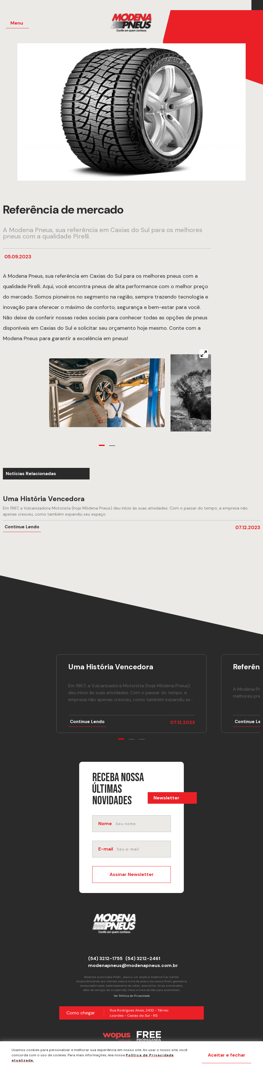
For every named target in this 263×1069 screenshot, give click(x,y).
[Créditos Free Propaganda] (149, 1036)
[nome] (142, 823)
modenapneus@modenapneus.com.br (133, 965)
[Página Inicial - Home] (131, 23)
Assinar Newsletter (132, 874)
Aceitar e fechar (226, 1055)
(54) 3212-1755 (105, 958)
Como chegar (80, 1013)
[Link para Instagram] (258, 5)
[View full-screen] (203, 353)
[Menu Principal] (17, 23)
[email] (143, 849)
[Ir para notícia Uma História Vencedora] (131, 513)
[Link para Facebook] (255, 5)
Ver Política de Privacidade (132, 996)
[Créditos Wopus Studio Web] (116, 1036)
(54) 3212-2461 (142, 958)
